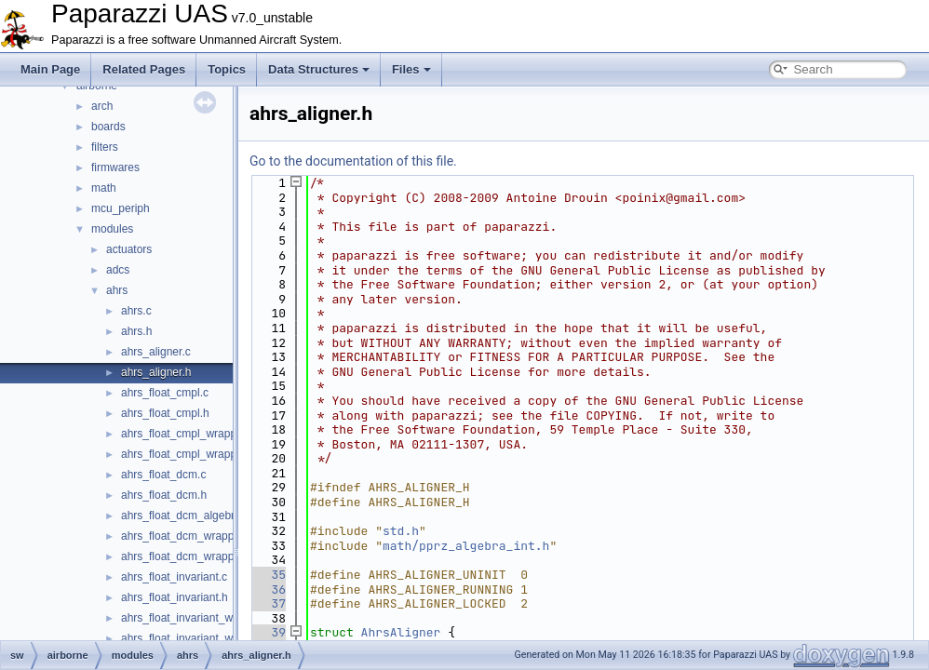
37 (267, 603)
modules (112, 228)
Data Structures (319, 69)
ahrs (117, 290)
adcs (117, 269)
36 (267, 589)
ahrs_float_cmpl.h (165, 413)
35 (267, 575)
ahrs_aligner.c (156, 351)
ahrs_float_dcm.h (164, 495)
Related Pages (143, 69)
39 (267, 632)
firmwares (115, 167)
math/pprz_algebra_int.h (466, 546)
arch (102, 106)
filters (104, 147)
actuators (129, 249)
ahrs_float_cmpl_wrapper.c (187, 433)
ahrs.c (136, 310)
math (103, 187)
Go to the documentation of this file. (353, 161)
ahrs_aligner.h (156, 372)
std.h (401, 531)
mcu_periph (120, 208)
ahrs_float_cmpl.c (165, 392)
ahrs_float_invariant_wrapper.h (197, 638)
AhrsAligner (401, 632)
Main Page (50, 69)
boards (108, 126)
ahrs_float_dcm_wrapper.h (186, 556)
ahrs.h (136, 331)
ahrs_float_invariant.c (174, 576)
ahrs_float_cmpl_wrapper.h (188, 454)
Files (411, 69)
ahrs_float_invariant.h (174, 597)
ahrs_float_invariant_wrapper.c (197, 617)
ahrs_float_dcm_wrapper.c (186, 536)
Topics (227, 69)
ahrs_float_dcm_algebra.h (185, 515)
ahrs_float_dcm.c (163, 474)
